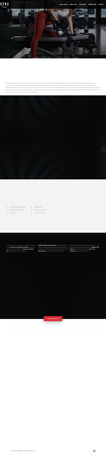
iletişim (100, 4)
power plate (63, 4)
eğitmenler (73, 4)
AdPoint (34, 450)
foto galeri (82, 4)
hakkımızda (92, 4)
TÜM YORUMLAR (53, 318)
